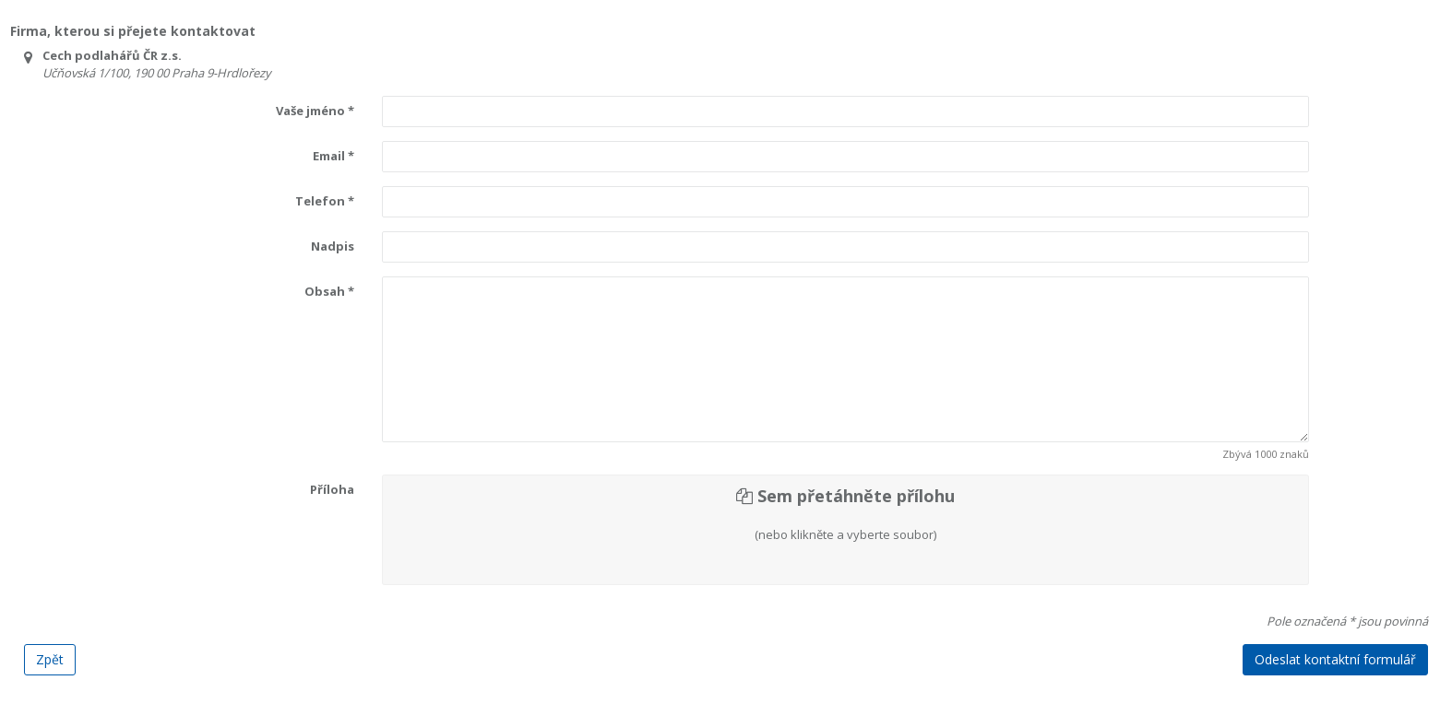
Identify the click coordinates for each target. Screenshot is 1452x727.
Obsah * (329, 291)
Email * (333, 155)
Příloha (332, 489)
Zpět (50, 659)
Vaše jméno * (315, 110)
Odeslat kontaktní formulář (1335, 659)
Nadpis (332, 246)
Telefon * (324, 201)
